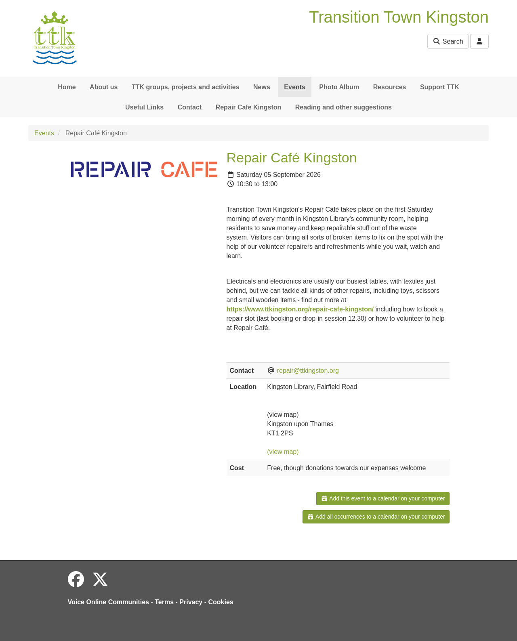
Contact (190, 107)
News (261, 87)
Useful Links (144, 107)
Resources (389, 87)
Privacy (190, 602)
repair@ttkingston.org (308, 370)
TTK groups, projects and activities (186, 87)
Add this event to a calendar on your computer (383, 498)
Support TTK (439, 87)
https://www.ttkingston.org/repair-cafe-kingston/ (300, 309)
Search (448, 41)
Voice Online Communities (108, 602)
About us (104, 87)
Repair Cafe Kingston (249, 107)
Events (294, 87)
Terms (164, 602)
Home (67, 87)
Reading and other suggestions (343, 107)
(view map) (282, 451)
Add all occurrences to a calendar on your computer (376, 516)
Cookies (220, 602)
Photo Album (339, 87)
